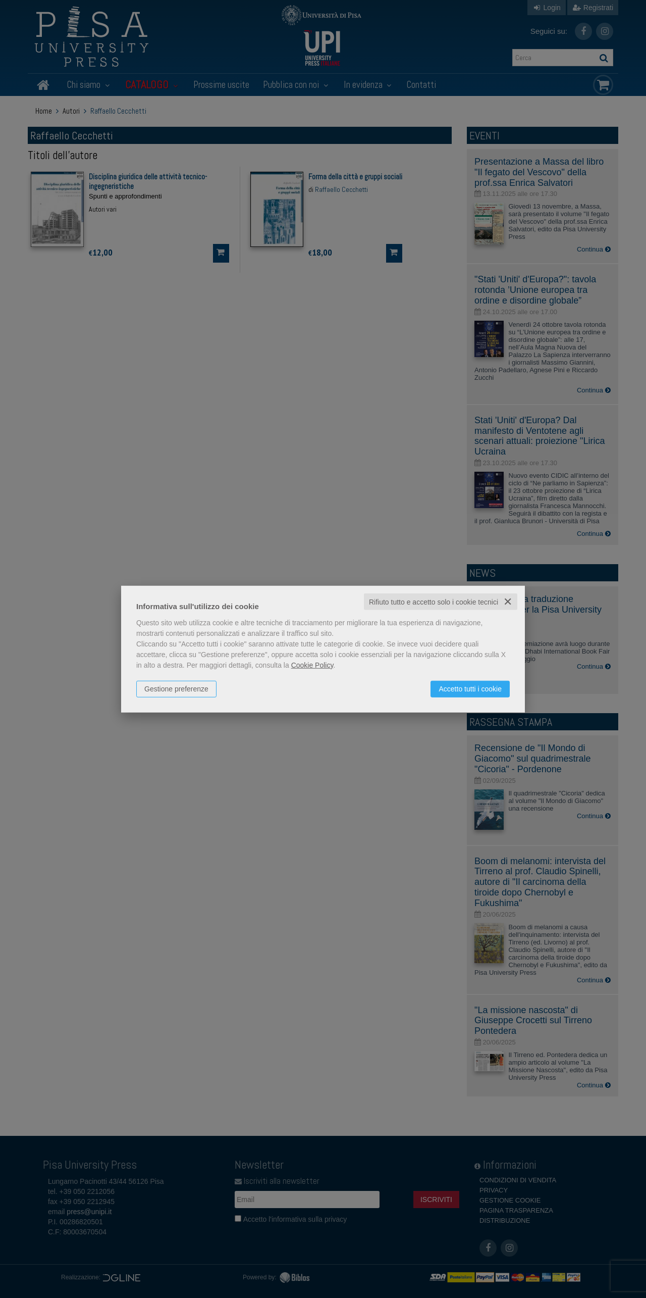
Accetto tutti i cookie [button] (470, 688)
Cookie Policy (312, 665)
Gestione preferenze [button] (176, 688)
